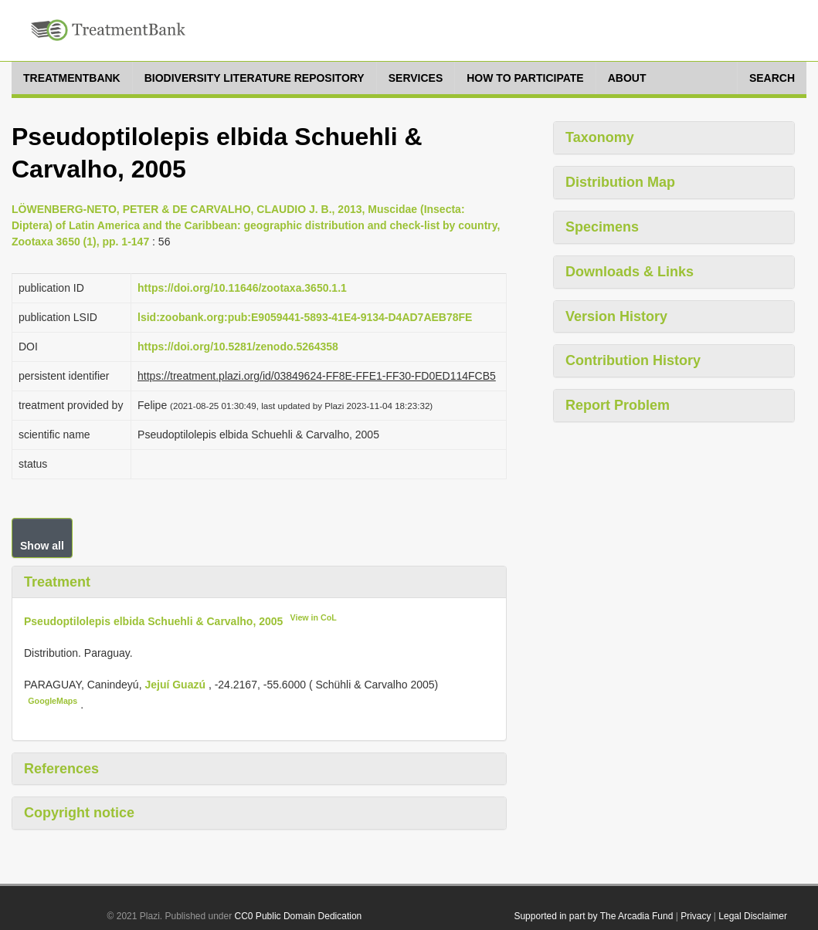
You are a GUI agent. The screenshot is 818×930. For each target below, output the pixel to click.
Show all (42, 545)
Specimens (602, 227)
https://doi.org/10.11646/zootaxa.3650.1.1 (242, 288)
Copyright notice (79, 812)
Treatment (57, 582)
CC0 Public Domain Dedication (298, 916)
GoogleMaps (52, 700)
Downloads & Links (629, 271)
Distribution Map (620, 182)
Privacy (696, 916)
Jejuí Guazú (176, 684)
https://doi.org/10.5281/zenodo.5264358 (237, 346)
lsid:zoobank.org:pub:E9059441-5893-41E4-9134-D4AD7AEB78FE (304, 317)
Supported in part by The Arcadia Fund (593, 916)
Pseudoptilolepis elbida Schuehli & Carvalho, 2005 (153, 621)
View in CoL (313, 617)
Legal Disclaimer (752, 916)
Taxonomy (599, 137)
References (61, 768)
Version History (616, 316)
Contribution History (633, 360)
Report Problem (617, 405)
